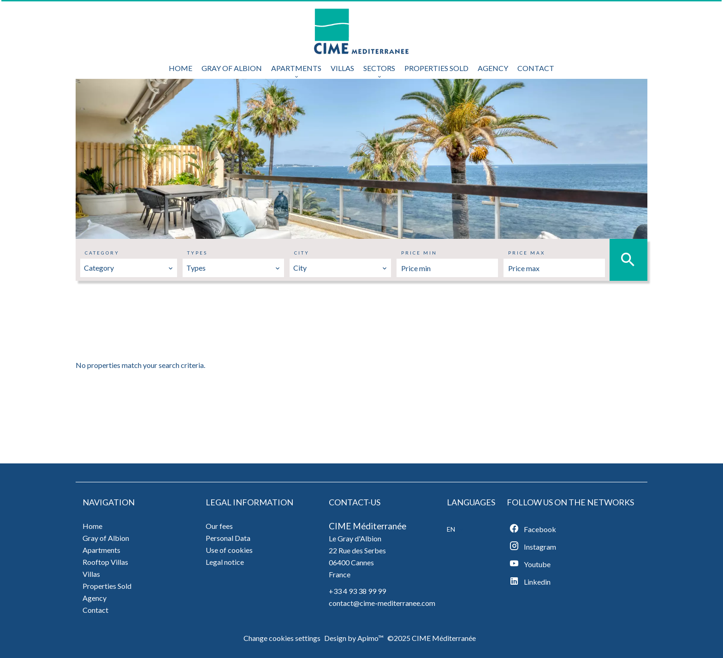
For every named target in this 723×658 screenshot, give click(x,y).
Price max (526, 252)
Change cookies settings (281, 638)
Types (197, 252)
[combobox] (128, 268)
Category (102, 252)
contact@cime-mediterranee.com (382, 603)
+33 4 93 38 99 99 (357, 591)
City (301, 252)
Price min (419, 252)
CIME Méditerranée (367, 526)
